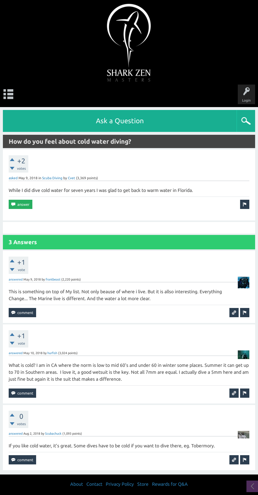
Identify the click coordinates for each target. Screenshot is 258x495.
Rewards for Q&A (170, 484)
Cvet (71, 178)
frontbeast (53, 279)
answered (16, 279)
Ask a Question (120, 121)
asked (13, 178)
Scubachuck (53, 433)
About (76, 484)
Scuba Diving (52, 178)
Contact (94, 484)
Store (143, 484)
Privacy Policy (120, 484)
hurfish (52, 353)
